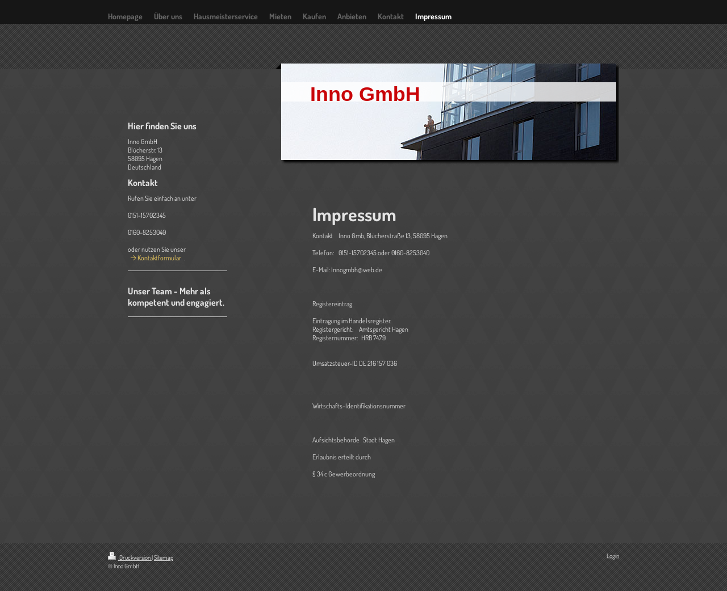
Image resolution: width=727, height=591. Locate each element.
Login (613, 556)
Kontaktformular (159, 258)
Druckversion (130, 558)
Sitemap (163, 558)
